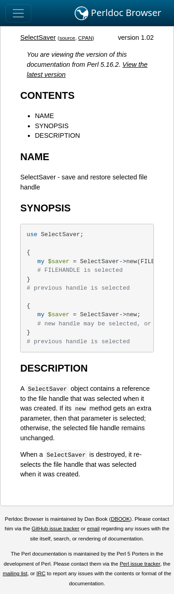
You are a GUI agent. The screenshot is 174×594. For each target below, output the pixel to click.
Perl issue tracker (140, 564)
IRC (41, 573)
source (68, 38)
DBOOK (120, 519)
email (93, 528)
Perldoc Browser (118, 13)
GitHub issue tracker (55, 528)
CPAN (85, 38)
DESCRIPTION (57, 135)
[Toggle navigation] (18, 13)
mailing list (15, 573)
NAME (44, 115)
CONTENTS (47, 95)
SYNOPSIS (52, 126)
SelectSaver (38, 37)
